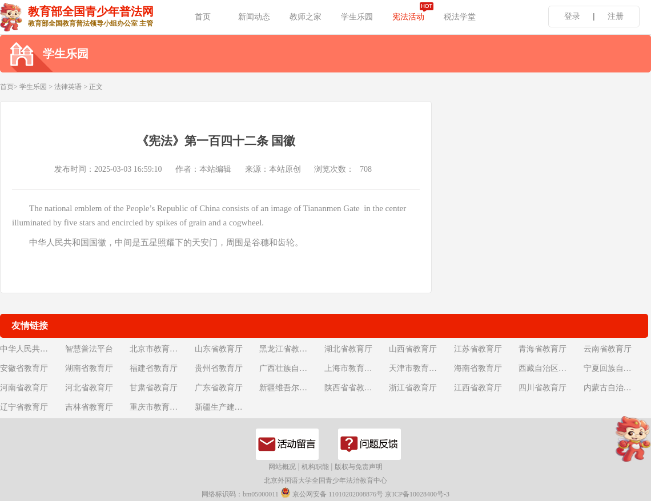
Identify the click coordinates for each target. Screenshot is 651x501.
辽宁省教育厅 (24, 407)
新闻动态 (254, 17)
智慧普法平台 (89, 349)
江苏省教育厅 (478, 349)
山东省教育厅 (219, 349)
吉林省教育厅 (89, 407)
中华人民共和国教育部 (31, 349)
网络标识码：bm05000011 (240, 494)
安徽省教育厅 (24, 368)
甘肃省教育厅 (154, 387)
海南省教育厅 (478, 368)
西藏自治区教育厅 (550, 368)
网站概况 (282, 467)
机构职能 (315, 467)
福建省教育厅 (154, 368)
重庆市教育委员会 (161, 407)
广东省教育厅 (219, 387)
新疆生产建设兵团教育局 (226, 407)
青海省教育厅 (542, 349)
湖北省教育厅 (348, 349)
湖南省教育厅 (89, 368)
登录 (572, 16)
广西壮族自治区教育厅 (290, 368)
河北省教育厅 (89, 387)
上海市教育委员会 (355, 368)
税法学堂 (460, 17)
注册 (616, 16)
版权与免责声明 (359, 467)
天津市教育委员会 (420, 368)
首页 (203, 17)
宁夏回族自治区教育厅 (615, 368)
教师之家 (306, 17)
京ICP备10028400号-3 (417, 494)
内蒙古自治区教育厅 (615, 387)
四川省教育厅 (542, 387)
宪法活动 (408, 17)
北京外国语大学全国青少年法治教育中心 (325, 480)
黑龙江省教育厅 (287, 349)
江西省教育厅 (478, 387)
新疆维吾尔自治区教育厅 (290, 387)
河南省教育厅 (24, 387)
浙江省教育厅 (413, 387)
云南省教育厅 (608, 349)
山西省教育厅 (413, 349)
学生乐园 (357, 17)
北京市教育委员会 (161, 349)
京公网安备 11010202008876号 (331, 492)
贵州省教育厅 (219, 368)
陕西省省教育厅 (352, 387)
